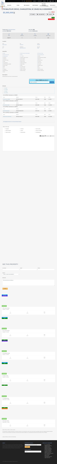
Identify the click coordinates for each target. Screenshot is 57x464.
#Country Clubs (40, 53)
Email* (28, 269)
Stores (22, 130)
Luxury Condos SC (47, 454)
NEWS (44, 1)
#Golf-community (6, 54)
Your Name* (10, 269)
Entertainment (38, 132)
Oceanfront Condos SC (48, 451)
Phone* (46, 269)
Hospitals (7, 128)
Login (52, 1)
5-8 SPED (5, 88)
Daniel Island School (6, 110)
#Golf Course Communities (25, 53)
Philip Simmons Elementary (7, 116)
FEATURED (29, 1)
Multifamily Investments (48, 445)
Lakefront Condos (47, 446)
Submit (27, 446)
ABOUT (34, 1)
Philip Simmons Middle (6, 99)
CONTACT (40, 1)
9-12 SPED (6, 89)
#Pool (21, 54)
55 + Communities (47, 444)
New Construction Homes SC (49, 453)
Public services (8, 132)
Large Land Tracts (47, 457)
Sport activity (38, 128)
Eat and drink (23, 132)
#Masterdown (5, 56)
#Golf (4, 53)
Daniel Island (4, 44)
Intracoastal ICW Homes (48, 456)
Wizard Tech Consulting (8, 461)
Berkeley (38, 44)
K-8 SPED (5, 91)
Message (4, 277)
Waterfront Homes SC (48, 452)
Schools (22, 128)
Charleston (21, 44)
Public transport (8, 130)
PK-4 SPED (6, 92)
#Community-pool (41, 54)
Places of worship (39, 130)
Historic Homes (47, 455)
